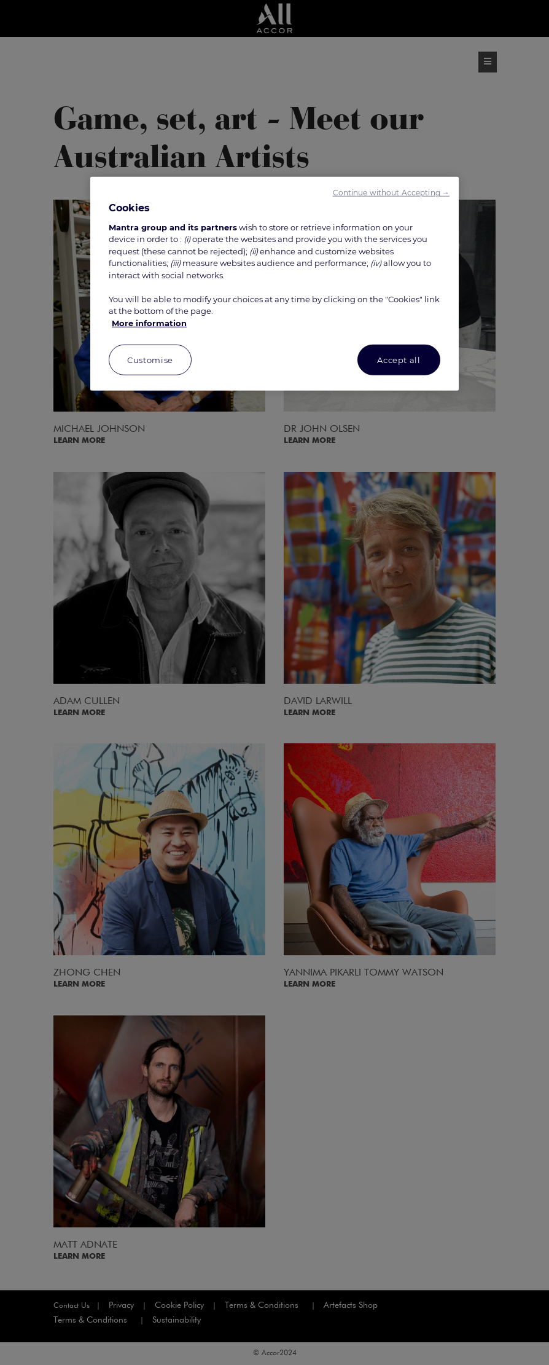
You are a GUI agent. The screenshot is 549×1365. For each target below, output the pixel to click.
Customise (150, 360)
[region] (274, 284)
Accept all (399, 360)
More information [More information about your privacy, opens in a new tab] (149, 323)
